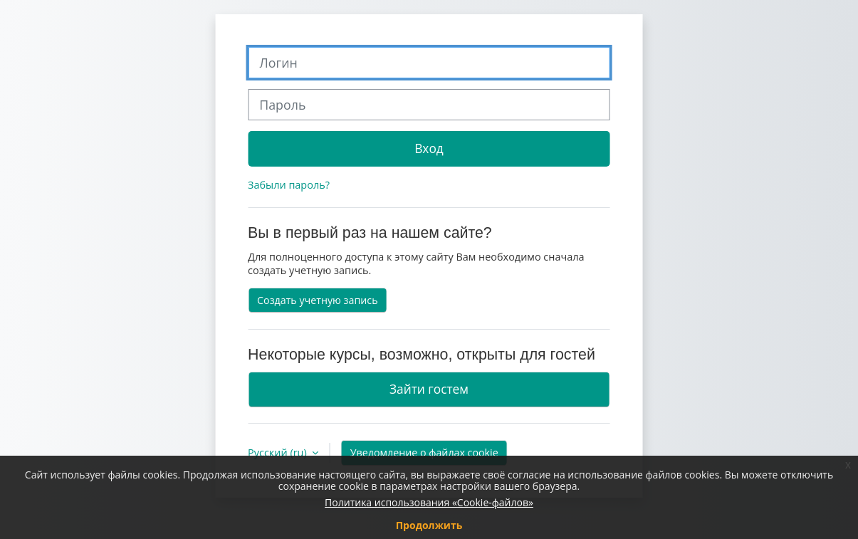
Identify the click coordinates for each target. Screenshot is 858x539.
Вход (429, 148)
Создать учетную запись (317, 300)
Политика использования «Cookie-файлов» (429, 502)
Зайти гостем (429, 388)
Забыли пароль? (289, 185)
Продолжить (429, 525)
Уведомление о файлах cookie (424, 452)
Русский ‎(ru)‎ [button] (278, 452)
